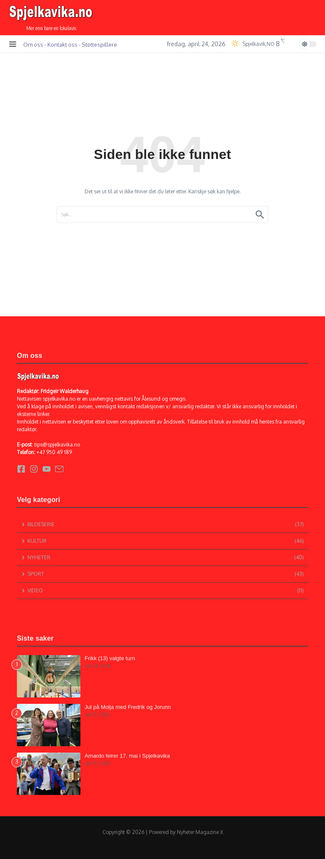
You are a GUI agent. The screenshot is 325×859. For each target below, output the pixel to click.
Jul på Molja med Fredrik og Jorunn (128, 707)
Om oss (33, 44)
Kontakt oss (62, 44)
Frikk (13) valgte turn (110, 658)
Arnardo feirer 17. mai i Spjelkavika (127, 756)
